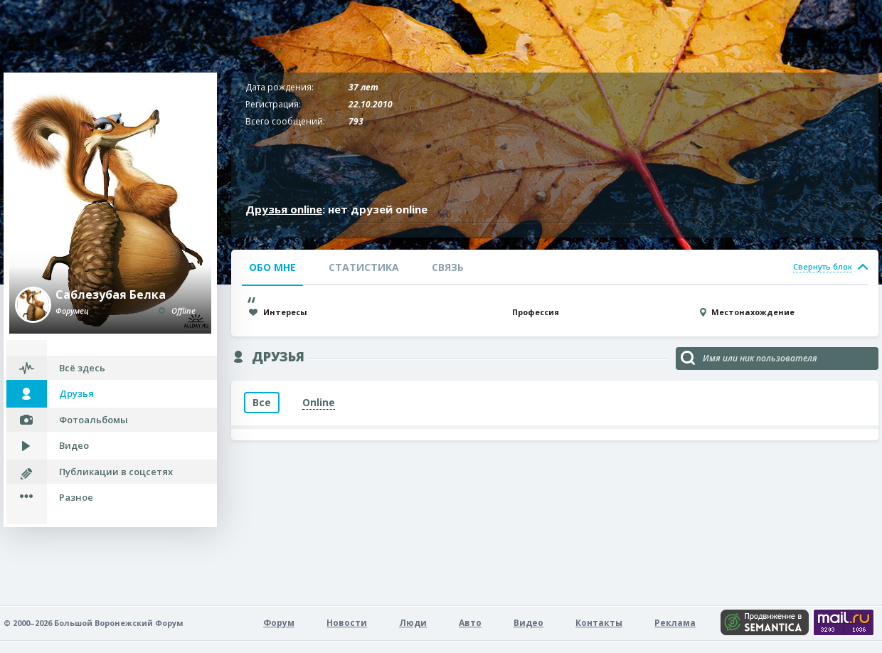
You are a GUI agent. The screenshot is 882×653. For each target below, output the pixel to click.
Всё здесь (82, 367)
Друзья (76, 393)
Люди (413, 622)
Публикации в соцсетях (116, 471)
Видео (74, 445)
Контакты (598, 622)
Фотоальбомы (93, 419)
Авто (470, 622)
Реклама (675, 622)
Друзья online (283, 209)
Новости (346, 622)
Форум (278, 622)
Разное (76, 497)
